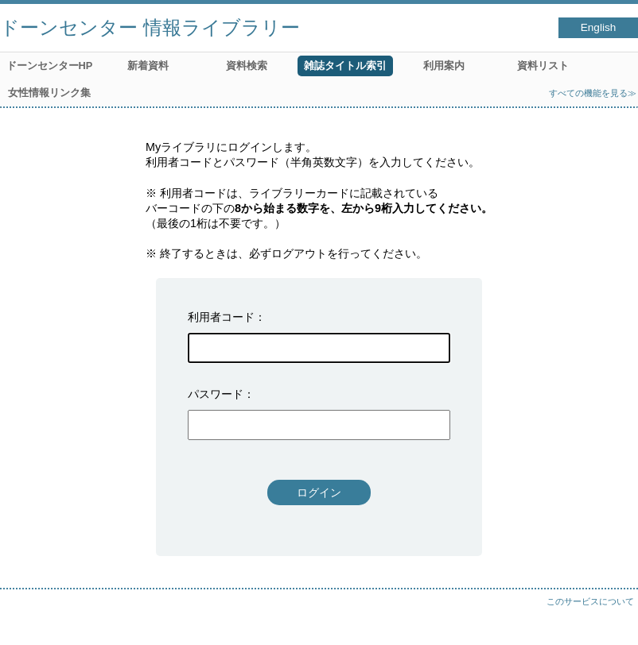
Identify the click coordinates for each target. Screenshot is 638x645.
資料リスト (543, 65)
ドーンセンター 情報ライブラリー (150, 27)
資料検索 (246, 65)
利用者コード (221, 317)
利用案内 (444, 65)
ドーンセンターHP (49, 65)
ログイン (319, 492)
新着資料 (148, 65)
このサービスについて (590, 601)
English (599, 27)
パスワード (215, 394)
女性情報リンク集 (49, 92)
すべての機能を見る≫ (592, 93)
